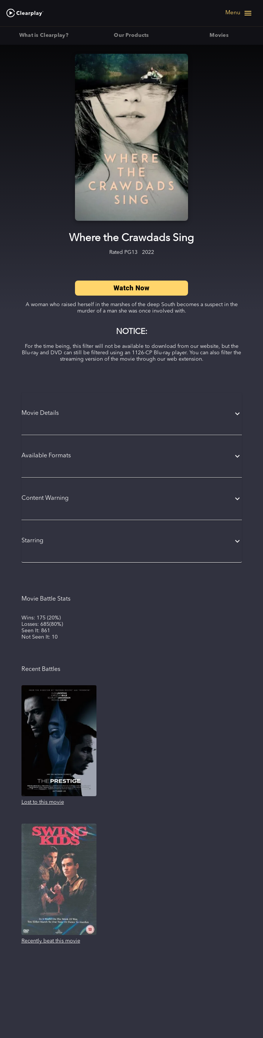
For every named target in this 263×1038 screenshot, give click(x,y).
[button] (131, 414)
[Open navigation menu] (239, 13)
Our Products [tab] (132, 36)
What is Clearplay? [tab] (44, 36)
